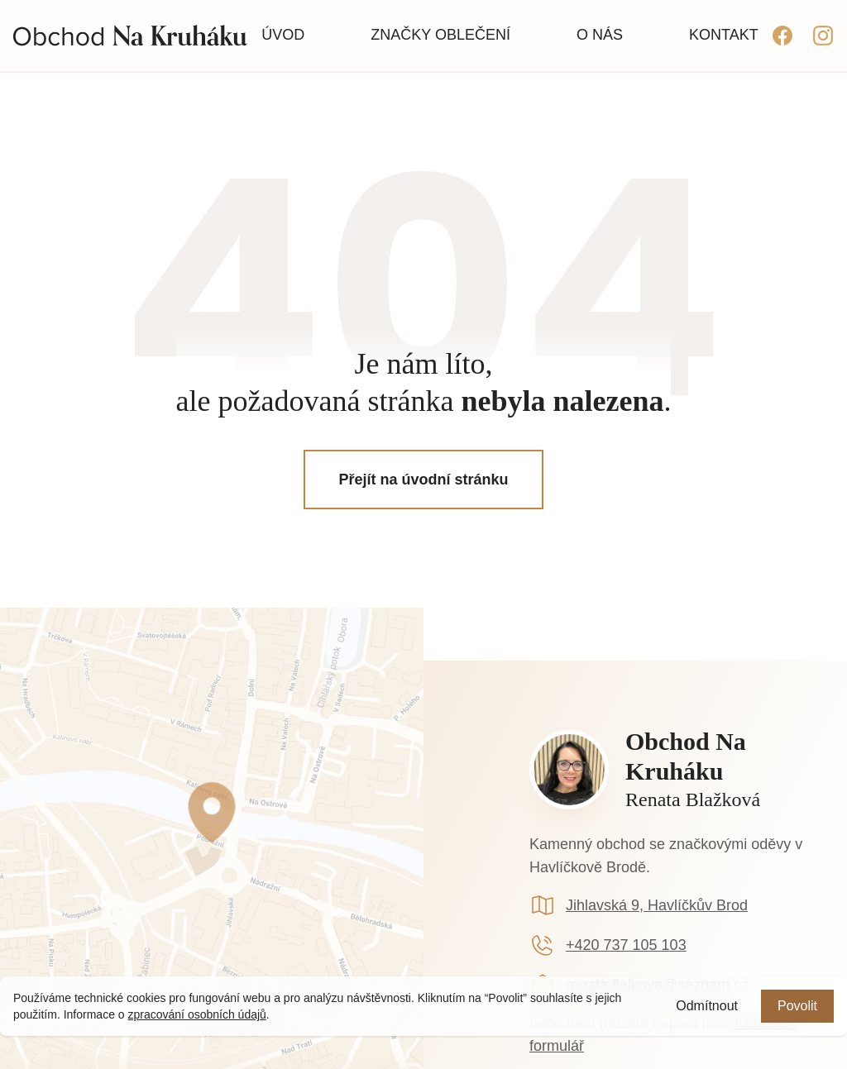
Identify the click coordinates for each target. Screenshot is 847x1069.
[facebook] (782, 35)
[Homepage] (130, 35)
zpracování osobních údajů (197, 1014)
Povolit (797, 1006)
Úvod (282, 34)
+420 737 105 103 (626, 945)
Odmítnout (707, 1006)
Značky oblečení (440, 34)
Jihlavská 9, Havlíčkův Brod (657, 905)
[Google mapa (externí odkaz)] (211, 812)
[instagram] (823, 35)
